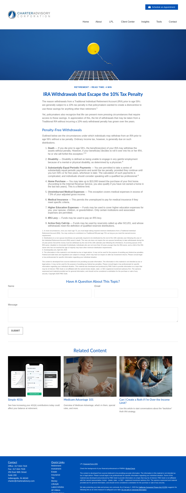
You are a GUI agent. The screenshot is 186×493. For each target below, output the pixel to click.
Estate (54, 472)
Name (11, 286)
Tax (52, 478)
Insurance (55, 475)
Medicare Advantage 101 (78, 399)
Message (12, 304)
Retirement (56, 466)
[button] (86, 21)
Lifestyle (55, 484)
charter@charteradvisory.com (21, 481)
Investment (56, 469)
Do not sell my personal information (133, 490)
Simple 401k (15, 399)
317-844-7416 (20, 466)
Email (97, 286)
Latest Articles (57, 487)
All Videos (55, 490)
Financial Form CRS (90, 464)
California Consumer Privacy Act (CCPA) (153, 487)
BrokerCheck (130, 468)
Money (54, 481)
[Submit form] (15, 330)
